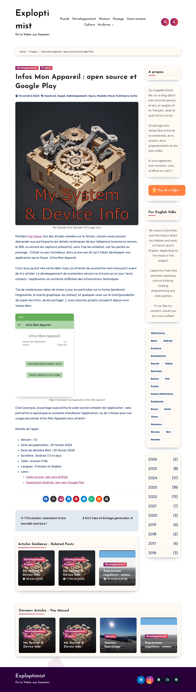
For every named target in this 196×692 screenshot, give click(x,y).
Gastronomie (136, 19)
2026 (152, 459)
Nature (104, 19)
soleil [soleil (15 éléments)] (167, 409)
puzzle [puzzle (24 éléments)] (155, 386)
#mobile (102, 95)
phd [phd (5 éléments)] (167, 378)
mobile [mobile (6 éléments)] (169, 363)
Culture (93, 24)
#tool (111, 95)
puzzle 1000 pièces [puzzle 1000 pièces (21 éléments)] (162, 394)
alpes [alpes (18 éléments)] (154, 340)
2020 (152, 515)
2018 (152, 534)
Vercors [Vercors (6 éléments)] (155, 431)
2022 (152, 497)
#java (92, 95)
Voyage (118, 19)
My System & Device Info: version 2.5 (32, 574)
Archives (109, 24)
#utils (133, 95)
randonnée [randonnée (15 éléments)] (157, 401)
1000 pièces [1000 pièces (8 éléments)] (158, 333)
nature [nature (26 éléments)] (155, 378)
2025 (152, 469)
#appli (61, 95)
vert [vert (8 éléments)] (168, 431)
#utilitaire (122, 95)
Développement (84, 19)
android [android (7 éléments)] (167, 340)
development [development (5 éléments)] (158, 356)
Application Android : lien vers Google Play (55, 482)
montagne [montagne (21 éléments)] (156, 371)
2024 (152, 478)
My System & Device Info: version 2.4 (73, 574)
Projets (46, 67)
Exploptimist (30, 675)
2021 (152, 506)
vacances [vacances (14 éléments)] (156, 424)
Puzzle (65, 19)
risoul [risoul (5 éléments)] (154, 409)
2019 (152, 525)
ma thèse (34, 236)
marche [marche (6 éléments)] (155, 363)
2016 (152, 553)
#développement (76, 95)
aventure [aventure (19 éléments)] (156, 348)
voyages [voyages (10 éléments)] (155, 439)
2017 (152, 543)
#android (50, 95)
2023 (152, 487)
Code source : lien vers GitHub (47, 477)
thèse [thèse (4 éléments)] (154, 416)
